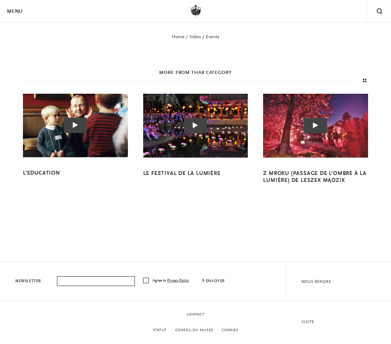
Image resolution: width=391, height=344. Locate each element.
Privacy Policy (178, 281)
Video (195, 37)
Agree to (171, 281)
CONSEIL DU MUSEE (194, 330)
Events (212, 37)
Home (178, 37)
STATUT (160, 330)
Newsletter (28, 281)
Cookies (230, 330)
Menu (14, 11)
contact (196, 315)
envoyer (215, 281)
